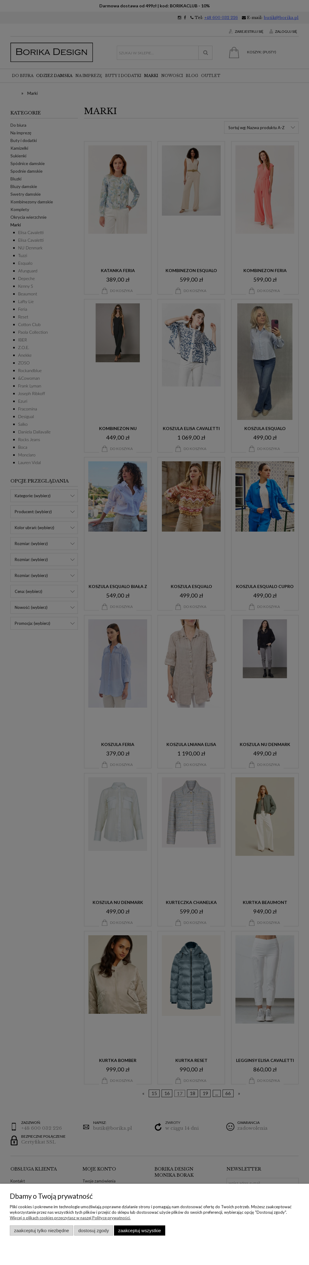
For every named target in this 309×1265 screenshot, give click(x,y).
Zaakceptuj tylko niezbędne (41, 1230)
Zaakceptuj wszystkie (139, 1230)
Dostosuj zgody (93, 1230)
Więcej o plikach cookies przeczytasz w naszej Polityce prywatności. (70, 1217)
